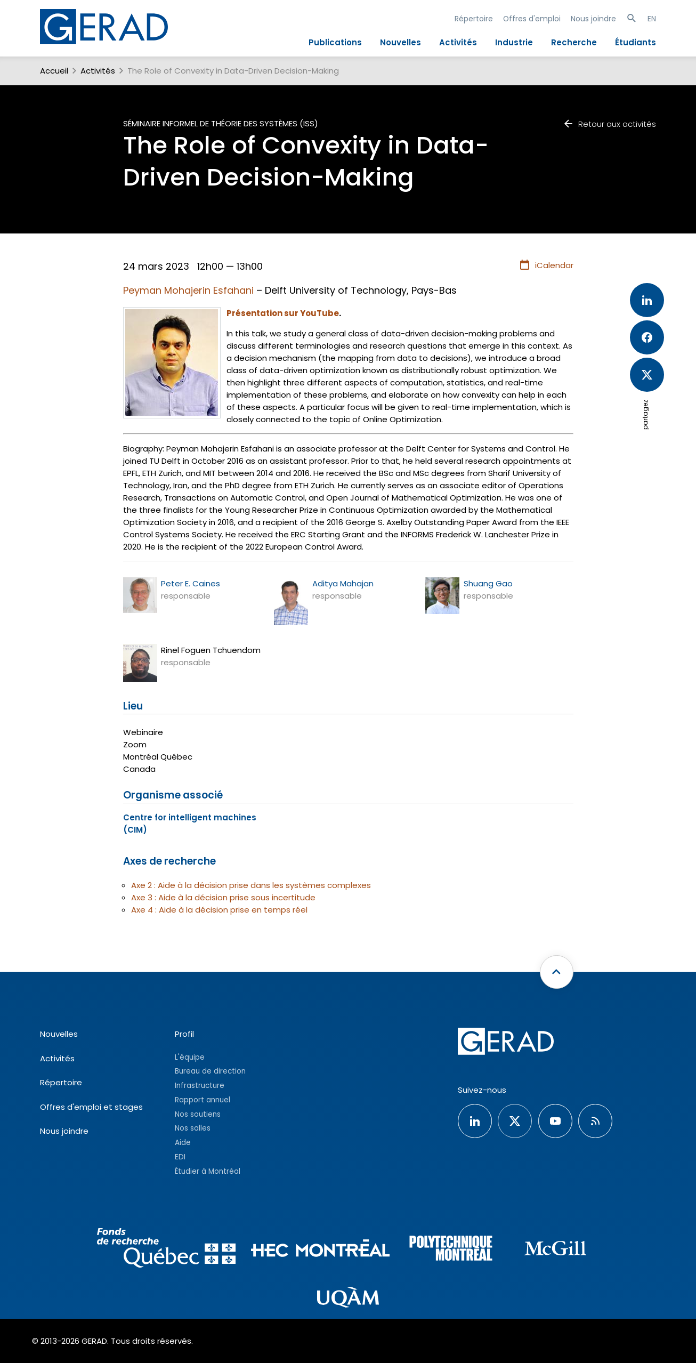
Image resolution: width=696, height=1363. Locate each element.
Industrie (514, 42)
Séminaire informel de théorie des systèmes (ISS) (220, 123)
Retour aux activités (609, 124)
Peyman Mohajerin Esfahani (188, 290)
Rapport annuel (202, 1100)
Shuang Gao (488, 583)
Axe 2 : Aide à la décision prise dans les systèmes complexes (251, 885)
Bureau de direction (210, 1071)
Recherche (574, 42)
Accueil (54, 70)
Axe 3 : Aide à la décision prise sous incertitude (223, 897)
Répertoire (474, 18)
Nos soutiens (198, 1114)
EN (652, 18)
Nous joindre (593, 18)
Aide (183, 1143)
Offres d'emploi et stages (91, 1106)
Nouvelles (400, 42)
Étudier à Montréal (207, 1171)
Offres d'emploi (532, 18)
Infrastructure (199, 1085)
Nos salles (193, 1128)
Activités (458, 42)
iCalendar (546, 265)
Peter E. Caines (190, 583)
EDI (180, 1157)
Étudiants (635, 42)
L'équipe (190, 1057)
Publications (335, 42)
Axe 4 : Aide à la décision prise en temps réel (219, 909)
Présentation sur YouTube (282, 313)
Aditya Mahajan (343, 583)
